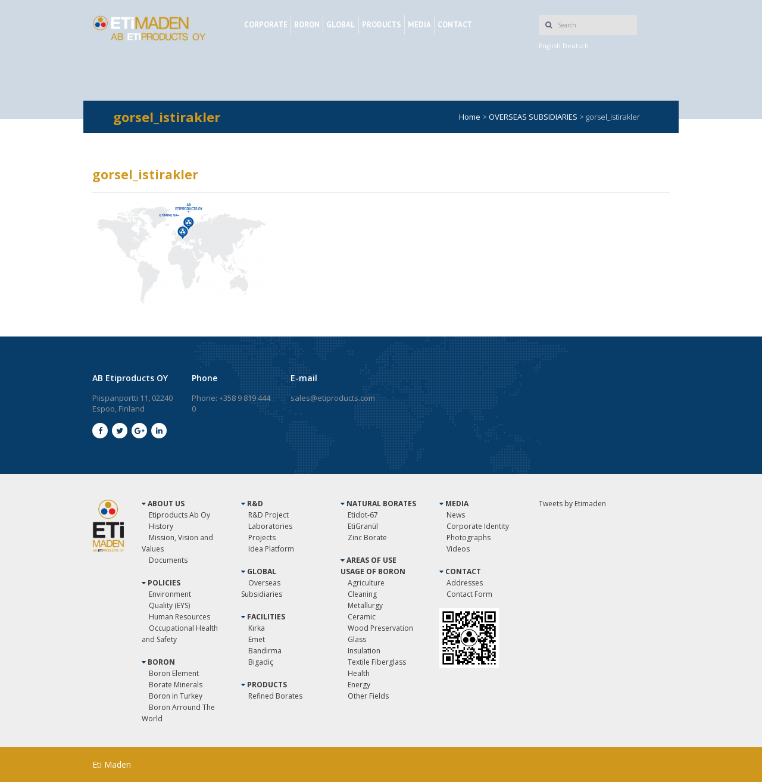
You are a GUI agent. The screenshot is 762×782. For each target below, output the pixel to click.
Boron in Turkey (175, 696)
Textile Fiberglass (377, 662)
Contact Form (469, 594)
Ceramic (362, 617)
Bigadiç (260, 662)
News (455, 515)
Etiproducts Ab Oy (179, 515)
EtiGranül (363, 526)
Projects (262, 537)
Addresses (464, 583)
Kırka (256, 628)
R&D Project (268, 515)
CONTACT (455, 25)
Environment (170, 594)
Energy (359, 685)
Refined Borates (275, 696)
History (161, 526)
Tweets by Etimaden (572, 504)
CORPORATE (266, 25)
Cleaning (362, 594)
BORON (307, 25)
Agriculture (366, 583)
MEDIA (419, 25)
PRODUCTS (381, 25)
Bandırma (265, 651)
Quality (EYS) (169, 605)
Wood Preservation (380, 628)
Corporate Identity (477, 526)
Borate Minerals (175, 685)
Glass (357, 639)
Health (359, 673)
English (550, 45)
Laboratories (270, 526)
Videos (458, 549)
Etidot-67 (363, 515)
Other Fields (368, 696)
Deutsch (576, 45)
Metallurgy (365, 605)
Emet (256, 639)
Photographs (468, 537)
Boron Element (174, 673)
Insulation (364, 651)
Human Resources (179, 617)
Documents (168, 560)
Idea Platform (271, 549)
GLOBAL (340, 25)
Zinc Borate (367, 537)
